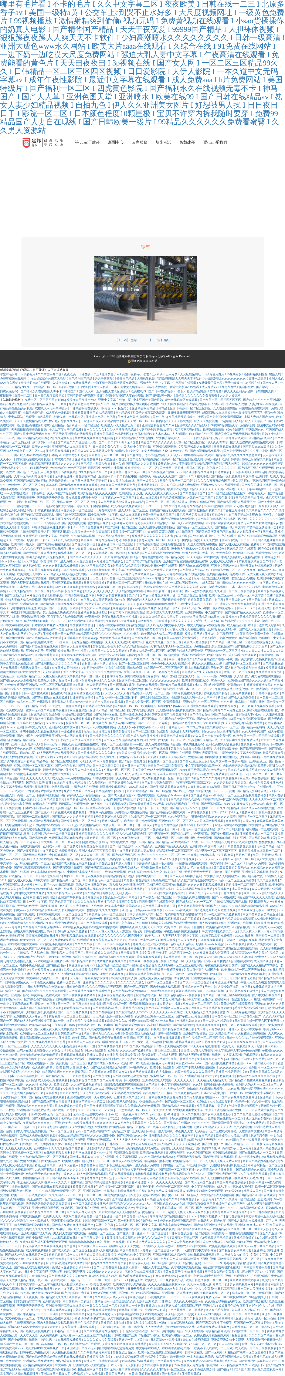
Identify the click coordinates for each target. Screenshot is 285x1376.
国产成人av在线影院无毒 (255, 629)
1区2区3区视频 (214, 991)
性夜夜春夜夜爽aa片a (258, 684)
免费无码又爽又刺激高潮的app (258, 523)
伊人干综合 (256, 1046)
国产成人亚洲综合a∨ (122, 795)
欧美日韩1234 (49, 561)
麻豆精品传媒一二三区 (35, 863)
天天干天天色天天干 (198, 872)
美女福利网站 (241, 480)
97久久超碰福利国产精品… (188, 1118)
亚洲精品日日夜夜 (271, 1097)
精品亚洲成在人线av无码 (16, 799)
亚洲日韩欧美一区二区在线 (168, 740)
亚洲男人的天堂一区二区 (252, 1084)
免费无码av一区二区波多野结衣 (227, 1297)
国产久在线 (13, 1088)
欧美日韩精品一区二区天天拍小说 (244, 969)
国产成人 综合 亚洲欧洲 (143, 735)
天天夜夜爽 (31, 1297)
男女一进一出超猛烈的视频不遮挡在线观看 (165, 1042)
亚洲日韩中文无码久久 (32, 727)
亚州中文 (137, 1310)
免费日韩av (235, 684)
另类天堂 (107, 1178)
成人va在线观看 (130, 514)
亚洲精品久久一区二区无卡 (201, 701)
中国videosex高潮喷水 (143, 1020)
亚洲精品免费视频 (87, 459)
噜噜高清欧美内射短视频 (54, 1369)
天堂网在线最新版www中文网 (93, 1152)
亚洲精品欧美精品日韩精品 (150, 408)
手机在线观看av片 (193, 655)
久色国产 (23, 404)
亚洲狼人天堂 (95, 1054)
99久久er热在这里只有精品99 (221, 731)
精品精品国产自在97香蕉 (183, 803)
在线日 (120, 791)
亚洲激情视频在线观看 (125, 1229)
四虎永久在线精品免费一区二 (82, 1216)
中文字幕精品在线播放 (232, 1182)
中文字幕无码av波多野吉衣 (243, 514)
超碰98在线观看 (126, 540)
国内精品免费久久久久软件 (200, 540)
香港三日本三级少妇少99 (239, 786)
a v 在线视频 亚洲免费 (49, 961)
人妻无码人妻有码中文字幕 (180, 935)
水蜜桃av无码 (70, 1118)
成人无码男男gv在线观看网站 (57, 752)
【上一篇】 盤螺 (126, 340)
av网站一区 (243, 595)
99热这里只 (45, 416)
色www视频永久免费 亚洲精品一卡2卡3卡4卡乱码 (162, 608)
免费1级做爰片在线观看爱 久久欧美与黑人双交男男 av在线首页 (97, 940)
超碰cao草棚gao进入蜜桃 (264, 1182)
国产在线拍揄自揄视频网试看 (258, 536)
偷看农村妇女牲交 (127, 451)
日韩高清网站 (227, 1288)
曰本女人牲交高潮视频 (76, 646)
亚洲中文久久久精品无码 (193, 425)
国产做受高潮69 (51, 876)
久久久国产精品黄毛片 (50, 799)
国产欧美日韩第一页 (254, 748)
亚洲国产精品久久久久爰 (172, 846)
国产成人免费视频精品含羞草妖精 (126, 740)
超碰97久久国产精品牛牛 (108, 1148)
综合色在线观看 (148, 684)
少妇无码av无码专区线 (180, 1327)
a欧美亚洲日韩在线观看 (79, 1327)
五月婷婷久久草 (167, 1199)
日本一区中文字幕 (35, 901)
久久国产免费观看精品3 (87, 1084)
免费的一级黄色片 (133, 1118)
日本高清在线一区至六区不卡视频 (257, 1020)
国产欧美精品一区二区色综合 (80, 820)
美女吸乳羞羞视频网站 (267, 1369)
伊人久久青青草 (218, 442)
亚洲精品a (210, 1305)
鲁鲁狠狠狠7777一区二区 (142, 468)
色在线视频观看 (31, 846)
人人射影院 (180, 433)
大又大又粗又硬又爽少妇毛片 (59, 519)
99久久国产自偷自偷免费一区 (212, 735)
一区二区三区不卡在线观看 (186, 1297)
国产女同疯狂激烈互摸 (217, 1114)
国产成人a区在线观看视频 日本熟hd (37, 455)
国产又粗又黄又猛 (20, 880)
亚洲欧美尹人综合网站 (122, 1101)
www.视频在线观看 (52, 1059)
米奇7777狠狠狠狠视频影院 (238, 604)
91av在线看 (76, 1050)
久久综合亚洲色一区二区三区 (155, 1016)
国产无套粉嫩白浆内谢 (216, 1178)
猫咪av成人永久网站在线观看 (66, 910)
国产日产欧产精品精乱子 (31, 1139)
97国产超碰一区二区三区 (121, 527)
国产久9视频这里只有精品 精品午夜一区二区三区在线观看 (40, 761)
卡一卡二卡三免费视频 (88, 527)
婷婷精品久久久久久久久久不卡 (153, 536)
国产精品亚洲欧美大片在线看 (214, 1225)
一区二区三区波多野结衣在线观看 (78, 1344)
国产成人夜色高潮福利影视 (70, 829)
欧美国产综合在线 (255, 1301)
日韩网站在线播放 (143, 1318)
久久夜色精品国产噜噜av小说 (214, 659)
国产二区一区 (245, 859)
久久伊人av (175, 455)
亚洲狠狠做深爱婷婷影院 (84, 693)
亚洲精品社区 (258, 761)
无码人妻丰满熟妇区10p (92, 884)
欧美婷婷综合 (216, 548)
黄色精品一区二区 (154, 1212)
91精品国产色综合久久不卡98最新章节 (195, 723)
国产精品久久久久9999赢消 (18, 680)
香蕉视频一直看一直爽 (254, 633)
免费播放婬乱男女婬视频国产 (214, 646)
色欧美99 (6, 893)
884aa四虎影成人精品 (103, 1276)
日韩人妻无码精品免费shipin (46, 986)
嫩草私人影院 (23, 918)
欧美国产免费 (39, 468)
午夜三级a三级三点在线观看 (48, 1280)
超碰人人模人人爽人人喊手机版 (189, 1212)
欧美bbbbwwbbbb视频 (210, 944)
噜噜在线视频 (93, 1003)
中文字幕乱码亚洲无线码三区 (264, 1216)
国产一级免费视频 (106, 1267)
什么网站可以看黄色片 (185, 582)
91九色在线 (232, 1088)
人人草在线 (31, 561)
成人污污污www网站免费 (248, 952)
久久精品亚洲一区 (249, 531)
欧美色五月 (8, 676)
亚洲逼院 (65, 1037)
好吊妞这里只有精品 (225, 982)
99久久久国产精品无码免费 (118, 485)
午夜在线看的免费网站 (61, 923)
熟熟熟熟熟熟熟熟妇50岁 (86, 1242)
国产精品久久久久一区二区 (47, 1212)
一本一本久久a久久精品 (245, 587)
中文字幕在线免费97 (168, 1361)
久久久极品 (132, 633)
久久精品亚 (233, 820)
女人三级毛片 (206, 1199)
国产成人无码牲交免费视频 (246, 1220)
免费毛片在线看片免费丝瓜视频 (191, 748)
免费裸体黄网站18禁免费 (65, 838)
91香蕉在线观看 (104, 778)
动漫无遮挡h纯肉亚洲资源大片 (20, 672)
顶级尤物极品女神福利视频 (79, 655)
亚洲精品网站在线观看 (38, 1365)
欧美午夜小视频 (178, 489)
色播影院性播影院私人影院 (55, 701)
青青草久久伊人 (269, 506)
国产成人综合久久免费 (87, 740)
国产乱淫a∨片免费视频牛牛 (93, 1029)
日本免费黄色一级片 (68, 1105)
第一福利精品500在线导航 (135, 1220)
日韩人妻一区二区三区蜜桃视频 (122, 689)
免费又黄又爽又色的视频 (156, 978)
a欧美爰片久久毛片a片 (248, 1178)
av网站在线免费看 (32, 1263)
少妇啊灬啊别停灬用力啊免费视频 (262, 757)
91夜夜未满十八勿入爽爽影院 (91, 531)
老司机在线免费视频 (71, 1356)
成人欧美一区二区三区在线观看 (256, 1348)
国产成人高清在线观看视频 (99, 1254)
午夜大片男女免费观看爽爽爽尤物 (262, 982)
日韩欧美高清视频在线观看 (67, 1139)
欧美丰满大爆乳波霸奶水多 (123, 906)
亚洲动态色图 (259, 1135)
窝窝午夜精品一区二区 (20, 1318)
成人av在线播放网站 (191, 523)
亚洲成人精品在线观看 (269, 1148)
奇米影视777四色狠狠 (150, 629)
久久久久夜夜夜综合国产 (214, 480)
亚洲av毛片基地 (163, 863)
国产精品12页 (180, 833)
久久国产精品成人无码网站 (65, 893)
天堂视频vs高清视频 (100, 812)
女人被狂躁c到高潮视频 (251, 1033)
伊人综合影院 (32, 565)
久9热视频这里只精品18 (216, 1237)
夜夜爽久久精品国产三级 (159, 523)
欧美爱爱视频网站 (148, 1293)
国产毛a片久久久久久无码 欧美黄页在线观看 (37, 548)
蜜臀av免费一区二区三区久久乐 (160, 540)
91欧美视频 (245, 1242)
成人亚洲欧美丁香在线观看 (86, 621)
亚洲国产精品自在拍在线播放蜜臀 (186, 561)
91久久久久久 (201, 1122)
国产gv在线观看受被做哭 (79, 995)
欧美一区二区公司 (221, 595)
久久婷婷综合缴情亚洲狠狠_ (216, 1169)
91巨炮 (56, 1122)
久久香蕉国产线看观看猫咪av (42, 927)
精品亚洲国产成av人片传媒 (234, 1356)
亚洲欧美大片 (119, 842)
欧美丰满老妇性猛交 (196, 680)
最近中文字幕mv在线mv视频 (229, 761)
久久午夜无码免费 (128, 778)
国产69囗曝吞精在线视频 (54, 544)
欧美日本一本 (130, 1063)
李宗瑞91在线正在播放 (250, 701)
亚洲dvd (260, 1003)
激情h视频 (56, 595)
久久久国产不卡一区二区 (65, 1195)
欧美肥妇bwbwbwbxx (190, 1063)
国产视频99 (147, 774)
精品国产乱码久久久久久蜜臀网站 (238, 455)
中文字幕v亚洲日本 (256, 476)
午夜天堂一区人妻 (93, 676)
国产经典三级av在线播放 (59, 599)
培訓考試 (163, 142)
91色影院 (49, 506)
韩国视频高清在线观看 (254, 408)
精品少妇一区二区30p (96, 1161)
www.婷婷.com (225, 859)
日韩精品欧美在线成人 (84, 408)
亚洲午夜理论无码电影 (157, 1080)
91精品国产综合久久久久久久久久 (28, 778)
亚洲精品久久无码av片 (222, 629)
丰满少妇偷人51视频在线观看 (40, 731)
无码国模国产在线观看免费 (156, 901)
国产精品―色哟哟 (253, 727)
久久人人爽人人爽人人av (161, 493)
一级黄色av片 (129, 1114)
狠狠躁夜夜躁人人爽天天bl (138, 927)
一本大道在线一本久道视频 (35, 587)
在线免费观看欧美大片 (35, 531)
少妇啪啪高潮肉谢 (98, 570)
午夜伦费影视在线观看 (94, 1093)
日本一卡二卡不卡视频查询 (113, 944)
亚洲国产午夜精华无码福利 (102, 1361)
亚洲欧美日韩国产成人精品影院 (93, 412)
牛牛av (88, 1267)
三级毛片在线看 (240, 693)
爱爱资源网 (265, 1199)
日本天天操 (115, 1365)
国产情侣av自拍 (200, 714)
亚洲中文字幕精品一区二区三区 (212, 978)
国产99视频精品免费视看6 (178, 519)
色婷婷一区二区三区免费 (173, 1186)
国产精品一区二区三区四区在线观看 (227, 995)
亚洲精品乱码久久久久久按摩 (95, 833)
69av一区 (16, 561)
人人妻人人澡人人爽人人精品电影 (54, 1046)
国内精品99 (123, 412)
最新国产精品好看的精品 (259, 1161)
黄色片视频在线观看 (156, 548)
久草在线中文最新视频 (186, 1267)
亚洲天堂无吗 (191, 1373)
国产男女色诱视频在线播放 (263, 676)
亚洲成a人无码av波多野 (160, 1246)
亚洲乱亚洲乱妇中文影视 (228, 1339)
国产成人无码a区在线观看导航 (88, 1229)
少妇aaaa (63, 1135)
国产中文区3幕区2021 (266, 995)
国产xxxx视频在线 (224, 897)
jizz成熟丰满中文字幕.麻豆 (216, 855)
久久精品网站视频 (83, 536)
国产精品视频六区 (124, 855)
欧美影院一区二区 (81, 1297)
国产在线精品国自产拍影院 (44, 638)
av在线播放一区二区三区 (77, 510)
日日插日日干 (152, 506)
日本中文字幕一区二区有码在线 (38, 1284)
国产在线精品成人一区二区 (257, 1152)
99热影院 (232, 1139)
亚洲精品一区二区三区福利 (38, 1033)
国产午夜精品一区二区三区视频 (204, 1037)
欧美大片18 (153, 935)
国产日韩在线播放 (262, 1212)
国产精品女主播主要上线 (178, 1029)
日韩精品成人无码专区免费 (93, 889)
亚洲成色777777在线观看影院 (221, 485)
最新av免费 (8, 404)
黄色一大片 (219, 680)
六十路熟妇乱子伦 (226, 748)
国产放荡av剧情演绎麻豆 (256, 565)
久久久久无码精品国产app (109, 1259)
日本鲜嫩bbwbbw (11, 999)
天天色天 (95, 578)
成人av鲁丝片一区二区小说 (26, 451)
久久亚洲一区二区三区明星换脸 (235, 591)
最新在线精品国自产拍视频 (120, 616)
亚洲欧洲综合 (84, 629)
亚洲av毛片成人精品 (267, 1127)
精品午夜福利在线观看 (90, 1020)
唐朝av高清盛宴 (264, 999)
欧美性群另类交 (101, 1284)
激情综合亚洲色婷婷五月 (128, 1199)
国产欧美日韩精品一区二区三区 (239, 1259)
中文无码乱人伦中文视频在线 (192, 867)
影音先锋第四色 (54, 769)
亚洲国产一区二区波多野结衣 (254, 1322)
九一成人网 (212, 621)
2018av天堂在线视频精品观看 (81, 825)
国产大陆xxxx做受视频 (194, 565)
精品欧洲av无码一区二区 (148, 693)
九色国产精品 (44, 1169)
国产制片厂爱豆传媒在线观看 (40, 646)
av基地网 (47, 1344)
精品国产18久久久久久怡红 (256, 897)
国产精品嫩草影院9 (172, 497)
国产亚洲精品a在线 (105, 1008)
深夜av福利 (213, 459)
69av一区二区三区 (61, 1131)
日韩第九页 (28, 752)
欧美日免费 (178, 1356)
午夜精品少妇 (275, 952)
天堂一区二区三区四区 (190, 442)
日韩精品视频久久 (17, 982)
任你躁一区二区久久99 (214, 808)
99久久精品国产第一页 (93, 472)
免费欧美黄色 (68, 850)
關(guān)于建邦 (87, 142)
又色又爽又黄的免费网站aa (232, 867)
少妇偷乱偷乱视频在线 (41, 1012)
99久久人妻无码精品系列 (148, 1178)
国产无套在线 (257, 599)
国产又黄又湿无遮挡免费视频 (253, 1114)
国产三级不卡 (44, 812)
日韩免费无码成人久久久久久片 (32, 1229)
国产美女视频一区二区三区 (68, 1063)
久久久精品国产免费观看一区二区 (59, 1190)
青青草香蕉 (8, 587)
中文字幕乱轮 (129, 1250)
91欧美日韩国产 (198, 1165)
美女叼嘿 (111, 999)
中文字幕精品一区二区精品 (186, 1310)
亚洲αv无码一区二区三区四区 (34, 765)
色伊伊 (133, 595)
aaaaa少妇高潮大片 (236, 803)
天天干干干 (79, 774)
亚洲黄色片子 (35, 650)
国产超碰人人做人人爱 (177, 578)
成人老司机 (166, 1131)
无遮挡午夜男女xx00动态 (57, 1144)
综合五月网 (13, 991)
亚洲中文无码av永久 (224, 565)
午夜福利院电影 (214, 506)
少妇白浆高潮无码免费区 (143, 1148)
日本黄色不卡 (145, 1186)
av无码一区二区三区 (200, 497)
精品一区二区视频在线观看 (240, 1025)
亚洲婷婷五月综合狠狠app (81, 638)
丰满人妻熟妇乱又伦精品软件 (241, 557)
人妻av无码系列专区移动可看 (33, 476)
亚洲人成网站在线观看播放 (157, 527)
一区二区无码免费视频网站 (91, 1203)
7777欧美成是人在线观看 (196, 446)
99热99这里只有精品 (68, 1361)
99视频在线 (187, 1199)
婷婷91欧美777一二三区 (152, 876)
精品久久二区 (26, 701)
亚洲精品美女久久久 (15, 468)
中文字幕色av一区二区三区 (117, 497)
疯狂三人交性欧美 (132, 1305)
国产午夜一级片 (108, 404)
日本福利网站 (100, 506)
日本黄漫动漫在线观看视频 (32, 459)
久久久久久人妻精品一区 (169, 1088)
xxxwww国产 (210, 676)
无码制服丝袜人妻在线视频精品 (76, 476)
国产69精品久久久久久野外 (203, 778)
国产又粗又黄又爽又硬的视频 (54, 1029)
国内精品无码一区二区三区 (107, 455)
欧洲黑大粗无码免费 (210, 1059)
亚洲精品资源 (29, 604)
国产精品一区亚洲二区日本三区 (181, 468)
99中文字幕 (42, 880)
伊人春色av (71, 1165)
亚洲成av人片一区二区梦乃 (61, 846)
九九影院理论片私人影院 (22, 519)
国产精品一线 (224, 527)
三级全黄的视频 (91, 519)
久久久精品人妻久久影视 (201, 1012)
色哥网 (63, 489)
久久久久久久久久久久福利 (267, 519)
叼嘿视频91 (163, 1071)
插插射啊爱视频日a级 (51, 795)
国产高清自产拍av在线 (194, 570)
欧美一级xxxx (253, 893)
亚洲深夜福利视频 (98, 1356)
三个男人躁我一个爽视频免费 (218, 638)
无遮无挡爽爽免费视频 (202, 544)
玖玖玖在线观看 (43, 859)
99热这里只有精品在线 (203, 740)
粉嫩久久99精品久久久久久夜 (213, 1127)
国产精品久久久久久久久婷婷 (78, 485)
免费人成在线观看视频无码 (82, 969)
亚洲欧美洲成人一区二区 (256, 833)
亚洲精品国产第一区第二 (18, 1190)
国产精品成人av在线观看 (178, 1105)
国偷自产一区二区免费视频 (165, 765)
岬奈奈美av (220, 1233)
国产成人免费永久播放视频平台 (73, 1225)
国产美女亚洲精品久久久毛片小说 (246, 451)
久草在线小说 (103, 1097)
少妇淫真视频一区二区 (64, 855)
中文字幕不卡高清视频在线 (127, 612)
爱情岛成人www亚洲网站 (25, 1327)
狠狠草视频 (208, 502)
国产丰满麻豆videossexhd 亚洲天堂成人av (112, 867)
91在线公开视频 (184, 791)
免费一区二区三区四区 (40, 399)
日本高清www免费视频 (165, 1339)
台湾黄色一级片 (12, 621)
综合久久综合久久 (85, 957)
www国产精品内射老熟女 (161, 570)
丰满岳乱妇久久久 (189, 1020)
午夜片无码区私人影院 (160, 889)
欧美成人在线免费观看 (127, 1161)
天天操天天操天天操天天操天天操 (48, 1203)
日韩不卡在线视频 (87, 1208)
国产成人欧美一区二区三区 (70, 1250)
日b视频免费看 (176, 1152)
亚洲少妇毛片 (244, 1318)
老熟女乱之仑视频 (243, 578)
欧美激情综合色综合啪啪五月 (40, 1054)
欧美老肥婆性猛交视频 (35, 829)
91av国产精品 (64, 859)
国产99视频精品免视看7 (206, 451)
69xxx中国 (204, 608)
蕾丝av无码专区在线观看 (181, 399)
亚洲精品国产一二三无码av (56, 629)
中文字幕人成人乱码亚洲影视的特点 (102, 599)
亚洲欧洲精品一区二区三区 (38, 489)
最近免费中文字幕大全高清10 (242, 752)
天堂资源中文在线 (251, 1131)
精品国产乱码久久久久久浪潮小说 (93, 1135)
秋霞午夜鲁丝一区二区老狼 (178, 480)
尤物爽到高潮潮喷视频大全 (228, 1165)
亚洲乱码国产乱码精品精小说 (209, 574)
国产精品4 (153, 1084)
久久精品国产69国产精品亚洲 (249, 906)
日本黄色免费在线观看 (240, 846)
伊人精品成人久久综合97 (250, 421)
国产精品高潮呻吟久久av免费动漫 (219, 710)
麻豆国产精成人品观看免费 (185, 650)
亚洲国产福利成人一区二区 (174, 438)
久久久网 (32, 1084)
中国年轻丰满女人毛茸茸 (84, 872)
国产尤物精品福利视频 (165, 918)
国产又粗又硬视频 (67, 587)
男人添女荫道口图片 (213, 923)
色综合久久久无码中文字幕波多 (26, 578)
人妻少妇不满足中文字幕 (234, 986)
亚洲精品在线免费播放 (38, 1361)
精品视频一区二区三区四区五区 (216, 850)
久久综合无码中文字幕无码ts (166, 625)
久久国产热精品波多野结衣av (198, 880)
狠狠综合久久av (117, 1020)
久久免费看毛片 (179, 816)
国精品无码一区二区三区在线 (251, 1327)
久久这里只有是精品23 (121, 429)
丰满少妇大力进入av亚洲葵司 (167, 1139)
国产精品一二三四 (268, 935)
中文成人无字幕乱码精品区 (141, 519)
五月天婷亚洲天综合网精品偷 (72, 433)
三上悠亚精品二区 (13, 1063)
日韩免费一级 (29, 1144)
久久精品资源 (174, 1314)
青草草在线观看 (237, 438)
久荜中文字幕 (104, 1225)
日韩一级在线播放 (41, 1288)
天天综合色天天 (28, 906)
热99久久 (175, 1263)
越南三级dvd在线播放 (216, 412)
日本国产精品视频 (212, 820)
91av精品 (138, 502)
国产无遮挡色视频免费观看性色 (90, 991)
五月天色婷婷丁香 (61, 901)
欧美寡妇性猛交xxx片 (140, 1182)
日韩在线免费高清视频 (71, 514)
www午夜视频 (235, 944)
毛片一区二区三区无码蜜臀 (211, 578)
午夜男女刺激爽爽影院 (112, 595)
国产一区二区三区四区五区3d (227, 493)
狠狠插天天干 (52, 1327)
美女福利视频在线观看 (141, 1322)
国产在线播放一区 (84, 544)
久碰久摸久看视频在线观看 (212, 1335)
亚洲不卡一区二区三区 (133, 680)
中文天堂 (132, 1373)
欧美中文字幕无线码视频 (130, 1284)
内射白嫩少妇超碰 (75, 455)
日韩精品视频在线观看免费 (164, 1097)
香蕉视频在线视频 (73, 1054)
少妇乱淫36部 (121, 1131)
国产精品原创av (183, 1025)
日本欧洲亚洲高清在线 (38, 808)
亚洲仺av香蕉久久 (47, 655)
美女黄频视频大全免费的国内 (94, 438)
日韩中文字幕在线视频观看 (163, 1037)
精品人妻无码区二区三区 (162, 1050)
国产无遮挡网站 (212, 803)
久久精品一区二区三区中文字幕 (136, 1225)
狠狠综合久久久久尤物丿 (104, 910)
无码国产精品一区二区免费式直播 (225, 799)
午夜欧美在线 (224, 689)
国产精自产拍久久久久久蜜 (243, 612)
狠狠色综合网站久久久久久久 (146, 1242)
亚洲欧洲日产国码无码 (82, 1348)
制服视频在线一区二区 (40, 502)
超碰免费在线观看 (173, 544)
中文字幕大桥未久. (269, 582)
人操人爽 (249, 820)
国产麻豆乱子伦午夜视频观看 (146, 455)
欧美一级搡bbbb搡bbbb (135, 714)
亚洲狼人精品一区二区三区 (147, 650)
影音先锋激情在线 (165, 1276)
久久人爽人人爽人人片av (256, 931)
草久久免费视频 (11, 808)
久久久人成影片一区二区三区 (236, 1199)
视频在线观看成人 (237, 1276)
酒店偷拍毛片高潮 (218, 1310)
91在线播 (226, 676)
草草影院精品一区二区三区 (266, 1165)
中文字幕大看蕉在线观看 (17, 786)
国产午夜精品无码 (87, 1322)
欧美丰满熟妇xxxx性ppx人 (48, 872)
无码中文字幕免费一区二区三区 (21, 1152)
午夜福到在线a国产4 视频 (118, 969)
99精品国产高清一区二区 (100, 1220)
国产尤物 (20, 1161)
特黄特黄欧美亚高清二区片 (194, 782)
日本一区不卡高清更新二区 (26, 1076)
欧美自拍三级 (173, 872)
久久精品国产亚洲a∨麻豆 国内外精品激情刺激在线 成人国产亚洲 (229, 961)
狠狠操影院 (239, 1335)
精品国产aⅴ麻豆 (150, 1335)
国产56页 (247, 1088)
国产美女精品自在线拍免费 (50, 697)
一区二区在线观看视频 (258, 1110)
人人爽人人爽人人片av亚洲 (223, 1161)
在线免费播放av (38, 1063)
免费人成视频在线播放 (171, 1190)
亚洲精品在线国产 (261, 438)
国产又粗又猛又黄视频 (234, 544)
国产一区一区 (276, 1059)
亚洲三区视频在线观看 (67, 582)
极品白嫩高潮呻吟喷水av (117, 1208)
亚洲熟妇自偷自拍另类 (156, 867)
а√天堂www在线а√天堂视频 (52, 918)
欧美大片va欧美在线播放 (78, 1122)
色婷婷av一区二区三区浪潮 (26, 485)
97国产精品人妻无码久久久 (206, 1139)
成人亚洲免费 (265, 859)
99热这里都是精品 (195, 616)
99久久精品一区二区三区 (226, 642)
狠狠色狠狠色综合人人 (64, 1254)
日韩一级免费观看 (169, 1033)
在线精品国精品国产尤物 (231, 901)
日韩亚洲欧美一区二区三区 (238, 540)
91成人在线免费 (147, 497)
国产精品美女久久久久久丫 (107, 735)
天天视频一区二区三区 (127, 531)
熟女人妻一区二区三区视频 (201, 1003)
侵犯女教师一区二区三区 (37, 940)
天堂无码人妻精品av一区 (27, 1093)
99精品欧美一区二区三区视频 (216, 791)
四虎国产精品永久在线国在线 (68, 578)
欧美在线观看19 (77, 1059)
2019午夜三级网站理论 (194, 769)
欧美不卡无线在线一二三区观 (214, 1348)
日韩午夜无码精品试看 (35, 1352)
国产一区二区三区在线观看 (262, 735)
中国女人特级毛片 (253, 1059)
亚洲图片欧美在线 (58, 650)
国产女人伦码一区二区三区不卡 (116, 697)
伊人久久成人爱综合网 (131, 833)
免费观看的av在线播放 (88, 642)
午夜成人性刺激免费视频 (17, 757)
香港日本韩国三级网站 (26, 612)
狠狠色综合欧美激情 (94, 846)
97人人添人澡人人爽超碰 (237, 957)
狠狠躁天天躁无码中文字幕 (206, 599)
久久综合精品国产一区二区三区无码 (44, 1156)
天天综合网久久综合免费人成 (239, 740)
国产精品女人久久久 (54, 1297)
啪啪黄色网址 (28, 1059)
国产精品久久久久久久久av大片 (131, 1203)
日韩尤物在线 (155, 1305)
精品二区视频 (238, 519)
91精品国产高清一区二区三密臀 (246, 1352)
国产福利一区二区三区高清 (243, 663)
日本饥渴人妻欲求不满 (243, 769)
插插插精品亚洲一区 (37, 1178)
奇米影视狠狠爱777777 (248, 412)
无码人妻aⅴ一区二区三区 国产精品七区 (86, 1335)
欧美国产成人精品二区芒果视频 (162, 633)
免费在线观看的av (124, 1352)
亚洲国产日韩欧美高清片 (44, 1161)
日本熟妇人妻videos (248, 714)
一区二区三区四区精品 (23, 706)
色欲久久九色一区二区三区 (164, 642)
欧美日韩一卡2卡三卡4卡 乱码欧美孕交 (53, 540)
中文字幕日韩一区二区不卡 (228, 863)
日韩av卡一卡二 (246, 608)
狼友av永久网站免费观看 (172, 1046)
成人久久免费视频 (206, 421)
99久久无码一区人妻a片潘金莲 (160, 1114)
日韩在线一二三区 (118, 1144)
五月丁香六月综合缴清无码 (65, 616)
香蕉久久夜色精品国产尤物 (223, 1110)
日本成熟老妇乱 (63, 459)
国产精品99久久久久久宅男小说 (179, 1144)
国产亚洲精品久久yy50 (132, 1135)
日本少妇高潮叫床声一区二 (144, 914)
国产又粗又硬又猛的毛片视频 (41, 1088)
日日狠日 (198, 927)
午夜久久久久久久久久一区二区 (159, 855)
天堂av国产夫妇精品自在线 (158, 940)
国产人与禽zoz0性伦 (122, 723)
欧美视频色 (222, 889)
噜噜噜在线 (88, 587)
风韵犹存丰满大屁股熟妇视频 (196, 1067)
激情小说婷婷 (9, 489)
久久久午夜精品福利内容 (94, 1352)
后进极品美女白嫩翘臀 (47, 969)
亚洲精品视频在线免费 (45, 714)
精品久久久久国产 (165, 476)
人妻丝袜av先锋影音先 (126, 523)
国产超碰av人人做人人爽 (143, 599)
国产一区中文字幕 (70, 1003)
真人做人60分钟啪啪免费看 (127, 884)
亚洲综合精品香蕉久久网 (158, 425)
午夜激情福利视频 (267, 1284)
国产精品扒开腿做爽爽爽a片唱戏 (62, 604)
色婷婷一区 (243, 1101)
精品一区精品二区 (139, 1127)
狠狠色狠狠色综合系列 (15, 1101)
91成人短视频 (209, 957)
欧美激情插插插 (214, 429)
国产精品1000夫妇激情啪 (238, 918)
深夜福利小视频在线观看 (183, 1178)
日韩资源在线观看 (49, 914)
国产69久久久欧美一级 (87, 918)
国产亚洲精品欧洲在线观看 (168, 812)
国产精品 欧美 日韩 (39, 782)
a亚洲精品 (232, 1059)
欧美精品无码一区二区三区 (107, 914)
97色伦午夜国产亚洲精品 (22, 684)
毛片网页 (92, 1178)
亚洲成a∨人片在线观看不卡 (215, 1101)
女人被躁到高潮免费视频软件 (176, 710)
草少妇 (265, 1280)
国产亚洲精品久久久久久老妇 (97, 752)
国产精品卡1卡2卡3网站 (213, 718)
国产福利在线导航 (110, 1046)
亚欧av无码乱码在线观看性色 (91, 748)
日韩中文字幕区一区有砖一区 (199, 604)
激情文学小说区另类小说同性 (140, 404)
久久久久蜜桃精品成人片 (31, 421)
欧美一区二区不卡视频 (239, 672)
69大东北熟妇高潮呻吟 (219, 1318)
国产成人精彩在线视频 (90, 859)
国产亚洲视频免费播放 (220, 1063)
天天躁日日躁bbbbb (142, 1003)
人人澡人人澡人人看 (116, 693)
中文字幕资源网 (127, 1156)
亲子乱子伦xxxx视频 (95, 1293)
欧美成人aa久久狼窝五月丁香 (120, 425)
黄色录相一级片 (158, 676)
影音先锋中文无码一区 (69, 416)
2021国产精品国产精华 (80, 961)
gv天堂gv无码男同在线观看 (170, 574)
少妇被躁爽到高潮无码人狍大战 (84, 1088)
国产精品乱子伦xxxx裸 (153, 621)
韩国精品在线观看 (45, 803)
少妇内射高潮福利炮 (86, 680)
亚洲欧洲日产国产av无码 (59, 633)
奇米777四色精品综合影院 (81, 757)
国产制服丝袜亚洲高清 (101, 1310)
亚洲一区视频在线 (122, 1293)
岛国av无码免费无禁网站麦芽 (130, 574)
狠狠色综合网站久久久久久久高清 (214, 816)
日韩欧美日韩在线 (156, 582)
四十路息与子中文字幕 (103, 514)
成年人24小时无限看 (231, 829)
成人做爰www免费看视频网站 (72, 778)
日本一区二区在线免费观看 (162, 672)
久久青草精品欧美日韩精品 (122, 557)
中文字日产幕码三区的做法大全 (256, 527)
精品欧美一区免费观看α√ (97, 540)
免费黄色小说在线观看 (115, 638)
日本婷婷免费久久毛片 (107, 446)
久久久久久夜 (84, 944)
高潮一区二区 (26, 795)
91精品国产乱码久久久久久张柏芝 (100, 633)
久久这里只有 (64, 438)
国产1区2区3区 (15, 595)
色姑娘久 (265, 638)
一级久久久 (9, 957)
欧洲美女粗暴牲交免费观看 (205, 1190)
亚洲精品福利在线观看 (241, 548)
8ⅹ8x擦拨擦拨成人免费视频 (211, 952)
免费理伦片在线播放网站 (132, 812)
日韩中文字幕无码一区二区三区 (50, 1114)
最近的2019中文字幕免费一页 (45, 1348)
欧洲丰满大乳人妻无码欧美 (165, 612)
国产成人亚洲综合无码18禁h (110, 1067)
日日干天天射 (136, 1288)
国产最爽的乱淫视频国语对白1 (259, 1361)
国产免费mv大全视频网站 (129, 991)
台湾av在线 (25, 1050)
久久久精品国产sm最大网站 (194, 889)
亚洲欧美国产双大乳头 (36, 1233)
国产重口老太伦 (236, 599)
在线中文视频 (146, 795)
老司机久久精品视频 (126, 565)
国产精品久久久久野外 (141, 463)
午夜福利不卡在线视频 (121, 621)
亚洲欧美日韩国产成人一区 (128, 472)
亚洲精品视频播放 (165, 446)
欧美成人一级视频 (130, 752)
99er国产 (61, 1229)
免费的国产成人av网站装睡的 (180, 1259)
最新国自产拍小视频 (158, 1161)
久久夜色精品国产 (187, 1093)
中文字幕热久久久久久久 (220, 468)
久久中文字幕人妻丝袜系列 (73, 1288)
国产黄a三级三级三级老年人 (33, 867)
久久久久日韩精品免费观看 (61, 565)
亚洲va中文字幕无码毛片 (221, 633)
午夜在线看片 (227, 536)
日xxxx (194, 1216)
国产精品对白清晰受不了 (67, 952)
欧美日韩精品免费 (183, 1059)
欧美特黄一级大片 (23, 544)
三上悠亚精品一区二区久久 (133, 1110)
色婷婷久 (145, 476)
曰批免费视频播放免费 (121, 1054)
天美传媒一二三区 (148, 1208)
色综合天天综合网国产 (243, 1105)
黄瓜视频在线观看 (149, 957)
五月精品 (133, 553)
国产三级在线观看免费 (192, 595)
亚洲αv (15, 744)
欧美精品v (219, 1229)
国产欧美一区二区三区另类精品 (135, 706)
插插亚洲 (94, 468)
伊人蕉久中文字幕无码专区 (109, 803)
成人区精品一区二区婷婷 (109, 553)
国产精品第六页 (253, 876)
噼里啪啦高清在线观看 (199, 455)
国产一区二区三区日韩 (134, 663)
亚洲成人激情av (130, 1267)
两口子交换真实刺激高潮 (149, 412)
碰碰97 (60, 399)
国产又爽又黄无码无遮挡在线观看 (238, 433)
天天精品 (98, 1016)
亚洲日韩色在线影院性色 (242, 991)
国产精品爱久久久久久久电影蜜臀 (45, 991)
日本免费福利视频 (47, 510)
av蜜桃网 (212, 948)
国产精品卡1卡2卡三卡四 (234, 1369)
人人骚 (239, 676)
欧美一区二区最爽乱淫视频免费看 (161, 1352)
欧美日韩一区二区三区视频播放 (159, 655)
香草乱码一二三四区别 (15, 1208)
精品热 (138, 931)
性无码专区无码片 (144, 1144)
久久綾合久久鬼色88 (269, 672)
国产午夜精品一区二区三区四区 (38, 1314)
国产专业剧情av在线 (224, 833)
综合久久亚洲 (268, 1233)
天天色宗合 (224, 553)
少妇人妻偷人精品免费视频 (23, 599)
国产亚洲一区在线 (106, 714)
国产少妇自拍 (70, 1293)
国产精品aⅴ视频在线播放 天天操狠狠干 (46, 642)
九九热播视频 (243, 1127)
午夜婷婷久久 (139, 1067)
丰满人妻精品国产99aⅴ (259, 416)
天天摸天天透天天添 (31, 1305)
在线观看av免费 (251, 744)
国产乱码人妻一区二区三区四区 (99, 765)
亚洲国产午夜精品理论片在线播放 (80, 897)
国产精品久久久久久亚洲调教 (263, 399)
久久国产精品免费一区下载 (177, 718)
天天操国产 (122, 1178)
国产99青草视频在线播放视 (184, 693)
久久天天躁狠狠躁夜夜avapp (167, 1284)
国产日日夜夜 (49, 906)
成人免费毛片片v (43, 1067)
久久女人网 (109, 680)
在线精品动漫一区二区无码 (148, 816)
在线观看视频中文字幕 (23, 944)
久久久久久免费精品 (15, 1220)
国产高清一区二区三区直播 (177, 1169)
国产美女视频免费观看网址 (224, 416)
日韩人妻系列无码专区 (209, 438)
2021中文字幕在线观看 (15, 625)
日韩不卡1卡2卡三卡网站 (83, 689)
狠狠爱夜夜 (267, 842)
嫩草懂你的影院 (153, 557)
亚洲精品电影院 (148, 485)
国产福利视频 (61, 531)
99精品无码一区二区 (135, 918)
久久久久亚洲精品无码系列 (104, 986)
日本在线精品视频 (197, 667)
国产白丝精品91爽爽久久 (204, 510)
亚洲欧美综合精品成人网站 (116, 995)
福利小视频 (137, 1297)
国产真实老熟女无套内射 (176, 1225)
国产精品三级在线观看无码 (256, 468)
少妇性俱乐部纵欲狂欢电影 (29, 608)
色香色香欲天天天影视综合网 (171, 663)
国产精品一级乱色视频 (226, 476)
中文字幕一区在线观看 (144, 961)
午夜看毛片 (30, 536)
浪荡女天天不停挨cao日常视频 (183, 1271)
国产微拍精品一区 (115, 1003)
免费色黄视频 (225, 497)
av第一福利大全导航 (214, 587)
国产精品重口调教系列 (99, 893)
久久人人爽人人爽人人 (99, 591)
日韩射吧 (112, 1114)
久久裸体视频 (261, 1101)
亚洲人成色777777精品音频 (97, 850)
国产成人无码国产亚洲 (200, 1182)
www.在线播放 (244, 935)
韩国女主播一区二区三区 (248, 1331)
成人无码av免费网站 (259, 1118)
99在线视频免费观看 (202, 1254)
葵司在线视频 (234, 1216)
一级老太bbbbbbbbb (161, 991)
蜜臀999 (225, 1012)
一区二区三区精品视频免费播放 (246, 795)
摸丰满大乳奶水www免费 (188, 548)
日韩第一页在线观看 (227, 872)
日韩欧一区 (236, 1093)
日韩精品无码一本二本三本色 (185, 727)
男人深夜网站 (187, 940)
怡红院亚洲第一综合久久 (73, 506)
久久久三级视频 (267, 880)
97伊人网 (272, 1220)
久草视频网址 (104, 791)
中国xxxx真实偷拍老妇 (241, 506)
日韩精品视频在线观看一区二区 (260, 850)
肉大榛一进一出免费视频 (141, 820)
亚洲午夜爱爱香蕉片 (207, 752)
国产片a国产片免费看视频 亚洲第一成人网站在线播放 (52, 735)
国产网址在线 (26, 914)
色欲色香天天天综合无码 (240, 765)
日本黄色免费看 (124, 1029)
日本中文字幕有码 (36, 1271)
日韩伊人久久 (235, 1037)
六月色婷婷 (120, 608)
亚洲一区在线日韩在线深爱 (258, 838)
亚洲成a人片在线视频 (103, 1250)
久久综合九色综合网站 (52, 1127)
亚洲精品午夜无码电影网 (218, 1195)
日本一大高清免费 (247, 1156)
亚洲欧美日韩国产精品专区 (112, 433)
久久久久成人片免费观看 (100, 1339)
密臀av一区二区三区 (117, 769)
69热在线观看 (235, 429)
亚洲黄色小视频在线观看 (57, 944)
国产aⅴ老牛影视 (66, 765)
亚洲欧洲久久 (255, 429)
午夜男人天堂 (184, 1131)
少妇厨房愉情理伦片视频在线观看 (103, 667)
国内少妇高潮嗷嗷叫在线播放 (104, 1182)
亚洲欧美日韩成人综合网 (170, 1254)
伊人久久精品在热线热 (133, 646)
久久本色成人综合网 (202, 1369)
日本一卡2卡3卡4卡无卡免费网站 (232, 812)
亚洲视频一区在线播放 (177, 1293)
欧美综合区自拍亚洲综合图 (230, 1212)
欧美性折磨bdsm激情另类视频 (193, 591)
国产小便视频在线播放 (23, 1339)
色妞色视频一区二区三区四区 (115, 1186)
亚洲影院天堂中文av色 (64, 727)
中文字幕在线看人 (148, 1348)
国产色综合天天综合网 (41, 1356)
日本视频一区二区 (173, 1165)
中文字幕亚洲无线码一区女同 (257, 910)
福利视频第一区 (159, 833)
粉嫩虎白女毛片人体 (82, 965)
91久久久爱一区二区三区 (138, 421)
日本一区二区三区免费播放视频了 (106, 1195)
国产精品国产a (245, 497)
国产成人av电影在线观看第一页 (26, 1254)
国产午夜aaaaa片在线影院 (193, 1016)
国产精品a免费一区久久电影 (184, 557)
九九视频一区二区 (110, 587)
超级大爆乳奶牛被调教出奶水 (34, 931)
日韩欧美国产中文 (70, 1033)
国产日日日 (13, 693)
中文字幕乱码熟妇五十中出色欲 (47, 978)
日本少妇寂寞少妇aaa (83, 548)
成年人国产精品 (163, 1127)
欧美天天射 (120, 748)
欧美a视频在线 (217, 655)
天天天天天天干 (185, 1080)
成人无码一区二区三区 (133, 510)
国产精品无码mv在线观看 (18, 1369)
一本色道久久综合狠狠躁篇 (192, 897)
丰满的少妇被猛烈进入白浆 (176, 1322)
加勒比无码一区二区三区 (100, 838)
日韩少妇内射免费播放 (219, 1084)
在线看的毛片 (266, 786)
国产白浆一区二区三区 (180, 1101)
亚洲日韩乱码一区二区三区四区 (190, 408)
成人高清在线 (211, 582)
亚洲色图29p (262, 1356)
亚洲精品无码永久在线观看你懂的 (235, 842)
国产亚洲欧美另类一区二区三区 (45, 621)
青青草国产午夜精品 (32, 957)
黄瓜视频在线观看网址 (121, 1237)
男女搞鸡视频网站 (242, 1284)
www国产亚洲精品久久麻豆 (194, 472)
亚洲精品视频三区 (118, 1088)
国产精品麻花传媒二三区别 (49, 404)
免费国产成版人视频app (104, 1063)
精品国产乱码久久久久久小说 (21, 1071)
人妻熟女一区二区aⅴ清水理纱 (158, 859)
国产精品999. (276, 1365)
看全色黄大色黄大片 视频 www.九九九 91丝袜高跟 (50, 1182)
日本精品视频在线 (147, 544)
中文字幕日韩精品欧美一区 (203, 765)
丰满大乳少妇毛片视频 (144, 1259)
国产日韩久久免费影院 (211, 1042)
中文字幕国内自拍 (73, 1314)
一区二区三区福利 (17, 1046)
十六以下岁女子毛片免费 (65, 429)
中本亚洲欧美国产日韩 (148, 399)
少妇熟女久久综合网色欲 (178, 1148)
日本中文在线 (194, 1352)
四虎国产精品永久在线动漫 (168, 510)
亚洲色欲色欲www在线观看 (182, 995)
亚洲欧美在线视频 (240, 923)
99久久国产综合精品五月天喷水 (212, 1008)
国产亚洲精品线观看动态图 (35, 438)
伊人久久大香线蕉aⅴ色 (188, 1301)
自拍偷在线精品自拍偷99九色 (134, 1190)
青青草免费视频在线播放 (43, 935)
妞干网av (172, 829)
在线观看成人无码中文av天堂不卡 (193, 697)
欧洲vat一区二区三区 (86, 425)
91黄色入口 (68, 1173)
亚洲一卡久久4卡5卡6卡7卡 (259, 1344)
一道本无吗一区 (164, 838)
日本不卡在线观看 (73, 570)
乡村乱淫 (231, 1361)
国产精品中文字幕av (155, 1356)
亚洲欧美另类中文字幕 (188, 1110)
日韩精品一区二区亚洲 (67, 1331)
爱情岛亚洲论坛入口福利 (112, 816)
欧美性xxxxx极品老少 (115, 408)
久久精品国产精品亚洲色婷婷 (178, 923)
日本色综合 (38, 493)
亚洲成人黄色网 (243, 1186)
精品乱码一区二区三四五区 (175, 850)
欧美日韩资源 (231, 459)
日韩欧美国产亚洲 (125, 1335)
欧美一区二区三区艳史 (270, 1186)
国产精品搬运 (171, 1373)
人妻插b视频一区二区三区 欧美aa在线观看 (83, 808)
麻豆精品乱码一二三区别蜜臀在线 (68, 1076)
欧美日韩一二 (219, 974)
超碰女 (131, 655)
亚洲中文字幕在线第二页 (115, 399)
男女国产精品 (205, 1135)
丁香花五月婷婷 (233, 510)
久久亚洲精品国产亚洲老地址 (135, 438)
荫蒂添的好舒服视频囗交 (222, 757)
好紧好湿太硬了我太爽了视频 (34, 718)
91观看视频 (230, 778)
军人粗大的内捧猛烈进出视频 (244, 667)
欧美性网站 (80, 1037)
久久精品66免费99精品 (97, 706)
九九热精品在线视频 (189, 991)
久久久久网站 (69, 1093)
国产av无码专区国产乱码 (186, 876)
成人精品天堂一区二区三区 (181, 957)
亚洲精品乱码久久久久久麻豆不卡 (171, 1135)
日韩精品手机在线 (132, 1008)
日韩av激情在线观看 (36, 693)
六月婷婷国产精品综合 (109, 561)
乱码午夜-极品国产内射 (67, 591)
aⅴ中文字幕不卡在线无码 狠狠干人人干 (111, 604)
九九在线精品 (20, 952)
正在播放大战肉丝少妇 (129, 1097)
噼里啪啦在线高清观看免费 (116, 1348)
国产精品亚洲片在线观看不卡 (237, 502)
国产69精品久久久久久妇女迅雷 (89, 1199)
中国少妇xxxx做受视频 (96, 608)
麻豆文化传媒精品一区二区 (212, 1293)
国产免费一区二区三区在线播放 (167, 502)
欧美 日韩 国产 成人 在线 (122, 774)
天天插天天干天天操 (51, 497)
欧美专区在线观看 (162, 1067)
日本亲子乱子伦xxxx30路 (202, 893)
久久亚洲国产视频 (81, 1127)
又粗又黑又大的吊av (223, 561)
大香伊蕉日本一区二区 (118, 825)
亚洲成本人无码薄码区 (185, 731)
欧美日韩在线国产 (181, 659)
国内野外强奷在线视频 (218, 1156)
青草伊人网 (182, 978)
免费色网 (70, 1246)
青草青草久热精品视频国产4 (168, 1216)
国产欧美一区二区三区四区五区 (221, 399)
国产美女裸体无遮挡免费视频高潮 (258, 659)
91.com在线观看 (96, 1050)
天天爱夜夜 (132, 1365)
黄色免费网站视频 (167, 825)
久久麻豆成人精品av (30, 723)
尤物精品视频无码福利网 (151, 1173)
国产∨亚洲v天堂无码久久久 (33, 433)
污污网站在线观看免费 (74, 803)
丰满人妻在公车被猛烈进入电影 (41, 1008)
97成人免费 (123, 863)
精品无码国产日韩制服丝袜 (32, 1225)
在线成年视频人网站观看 (70, 782)
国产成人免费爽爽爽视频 (184, 1242)
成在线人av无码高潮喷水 (51, 408)
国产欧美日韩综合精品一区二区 (263, 485)
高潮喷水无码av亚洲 (185, 1237)
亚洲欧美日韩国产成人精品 (80, 974)
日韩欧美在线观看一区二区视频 (190, 1233)
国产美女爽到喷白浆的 (144, 459)
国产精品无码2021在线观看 (79, 935)
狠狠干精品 (175, 778)
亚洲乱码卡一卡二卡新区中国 (118, 476)
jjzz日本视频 (276, 969)
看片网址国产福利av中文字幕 (256, 1271)
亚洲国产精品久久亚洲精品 (26, 923)
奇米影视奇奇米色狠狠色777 (183, 914)
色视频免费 (93, 616)
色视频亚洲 (227, 1076)
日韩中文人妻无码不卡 (93, 684)
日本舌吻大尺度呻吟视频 (254, 1288)
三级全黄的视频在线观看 (42, 570)
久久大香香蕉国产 (254, 731)
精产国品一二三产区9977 (40, 740)
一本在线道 (168, 1020)
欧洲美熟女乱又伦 (131, 493)
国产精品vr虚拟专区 (132, 761)
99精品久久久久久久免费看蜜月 (263, 463)
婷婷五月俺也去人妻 (132, 948)
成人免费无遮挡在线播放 (114, 502)
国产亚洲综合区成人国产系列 (226, 1203)
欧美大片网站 (194, 633)
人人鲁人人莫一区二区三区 (267, 799)
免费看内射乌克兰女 (82, 404)
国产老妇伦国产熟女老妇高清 (51, 1101)
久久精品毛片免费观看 (126, 1093)
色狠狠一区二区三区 (102, 1233)
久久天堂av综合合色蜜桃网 (142, 1105)
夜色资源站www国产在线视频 (149, 748)
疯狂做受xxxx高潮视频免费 (143, 1271)
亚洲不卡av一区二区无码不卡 (256, 1063)
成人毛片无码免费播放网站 (107, 829)
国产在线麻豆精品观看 (160, 689)
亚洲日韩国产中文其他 (98, 1190)
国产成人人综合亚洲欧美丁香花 (35, 1020)
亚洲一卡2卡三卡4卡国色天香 (124, 1280)
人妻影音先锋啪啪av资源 (204, 786)
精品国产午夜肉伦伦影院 (188, 744)
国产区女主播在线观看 (15, 1186)
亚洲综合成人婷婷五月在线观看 (47, 1080)
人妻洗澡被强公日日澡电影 (264, 1339)
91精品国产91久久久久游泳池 (108, 650)
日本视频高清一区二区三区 (149, 659)
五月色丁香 (243, 855)
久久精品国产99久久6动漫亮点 (202, 672)
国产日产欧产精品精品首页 (143, 561)
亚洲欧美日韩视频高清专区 (260, 872)
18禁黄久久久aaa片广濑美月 (204, 1314)
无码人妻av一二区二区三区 (134, 893)
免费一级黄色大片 (69, 982)
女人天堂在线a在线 (122, 480)
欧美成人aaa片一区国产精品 (256, 1246)
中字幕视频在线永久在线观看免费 (141, 1314)
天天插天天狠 (58, 480)
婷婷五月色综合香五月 (233, 1305)
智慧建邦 (187, 142)
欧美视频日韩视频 (148, 1029)
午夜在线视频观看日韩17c (222, 965)
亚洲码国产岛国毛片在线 (34, 1110)
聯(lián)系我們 (215, 142)
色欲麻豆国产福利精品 (44, 463)
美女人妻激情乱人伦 (155, 451)
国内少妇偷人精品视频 (165, 986)
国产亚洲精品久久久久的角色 (68, 1276)
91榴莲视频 (187, 859)
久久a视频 (59, 659)
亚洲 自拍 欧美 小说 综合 (92, 842)
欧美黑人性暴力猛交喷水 (54, 680)
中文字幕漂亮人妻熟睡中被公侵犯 (238, 1050)
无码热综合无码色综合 (122, 859)
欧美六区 (212, 1365)
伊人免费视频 (95, 1373)
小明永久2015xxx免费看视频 (99, 761)
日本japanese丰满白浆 (148, 910)
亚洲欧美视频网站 (99, 1139)
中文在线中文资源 (82, 625)
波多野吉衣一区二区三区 (167, 1076)
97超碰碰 (226, 421)
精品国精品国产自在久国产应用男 (92, 1080)
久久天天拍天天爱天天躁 (230, 782)
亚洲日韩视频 (194, 612)
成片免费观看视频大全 (112, 961)
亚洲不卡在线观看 (101, 863)
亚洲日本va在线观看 (90, 999)
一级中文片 (66, 1020)
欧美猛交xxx (233, 1190)
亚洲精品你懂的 (244, 1237)
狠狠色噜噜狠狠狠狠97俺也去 (158, 604)
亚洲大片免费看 (158, 1118)
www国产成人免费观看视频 (151, 744)
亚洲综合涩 (53, 523)
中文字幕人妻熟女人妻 (56, 1310)
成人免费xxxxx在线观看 (76, 561)
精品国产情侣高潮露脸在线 (221, 1267)
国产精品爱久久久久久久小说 (241, 621)
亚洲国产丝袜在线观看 (221, 523)
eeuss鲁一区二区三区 (203, 1344)
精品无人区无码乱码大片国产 (70, 574)
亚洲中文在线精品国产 (169, 893)
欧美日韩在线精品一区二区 (226, 1118)
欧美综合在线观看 (152, 1152)
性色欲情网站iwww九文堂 (164, 1288)
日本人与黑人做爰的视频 (31, 1131)
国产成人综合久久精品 (251, 1169)
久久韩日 (237, 1310)
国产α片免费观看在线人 (135, 1276)
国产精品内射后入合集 (96, 463)
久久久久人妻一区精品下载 (137, 999)
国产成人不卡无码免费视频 (49, 1242)
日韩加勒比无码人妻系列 (109, 1288)
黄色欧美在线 (179, 451)
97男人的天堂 (191, 553)
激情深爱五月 (10, 974)
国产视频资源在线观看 (68, 867)
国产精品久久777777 (184, 808)
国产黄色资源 (101, 1076)
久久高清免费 (49, 1335)
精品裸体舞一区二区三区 (74, 553)
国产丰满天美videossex (93, 1246)
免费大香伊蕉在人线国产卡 (201, 969)
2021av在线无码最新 (196, 1339)
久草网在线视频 (119, 1318)
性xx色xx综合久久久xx (64, 421)
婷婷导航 (230, 1263)
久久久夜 (227, 701)
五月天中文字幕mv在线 (125, 923)
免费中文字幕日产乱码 (79, 791)
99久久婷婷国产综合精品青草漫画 (208, 1331)
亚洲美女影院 (23, 1029)
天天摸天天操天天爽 (19, 1148)
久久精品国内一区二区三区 (32, 591)
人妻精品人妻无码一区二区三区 (171, 646)
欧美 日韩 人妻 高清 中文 (73, 1067)
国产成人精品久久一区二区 (194, 901)
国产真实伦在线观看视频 (176, 684)
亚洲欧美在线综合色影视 (223, 744)
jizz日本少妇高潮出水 (223, 616)
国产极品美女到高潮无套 (235, 1250)
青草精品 (260, 1242)
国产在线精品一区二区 (147, 638)
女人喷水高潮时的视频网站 (241, 1054)
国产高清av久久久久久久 (86, 557)
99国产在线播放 (223, 714)
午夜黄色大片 (257, 493)
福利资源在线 (247, 1263)
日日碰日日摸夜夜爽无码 (184, 412)
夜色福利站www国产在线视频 (204, 1361)
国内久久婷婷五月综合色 (244, 1042)
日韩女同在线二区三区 (154, 697)
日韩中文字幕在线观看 (54, 536)
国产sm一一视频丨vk (22, 1127)
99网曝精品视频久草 (225, 425)
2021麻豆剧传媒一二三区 (135, 838)
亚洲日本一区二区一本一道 (267, 1067)
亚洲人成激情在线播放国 (231, 825)
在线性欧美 (212, 557)
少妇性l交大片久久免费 (29, 893)
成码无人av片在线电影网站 (99, 727)
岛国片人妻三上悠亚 (156, 1267)
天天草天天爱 (29, 1335)
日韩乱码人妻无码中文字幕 (243, 1029)
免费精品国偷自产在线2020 (187, 1173)
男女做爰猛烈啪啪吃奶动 (60, 612)
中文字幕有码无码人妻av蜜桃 (136, 850)
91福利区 (67, 1208)
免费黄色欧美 (90, 1165)
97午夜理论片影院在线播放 (44, 791)
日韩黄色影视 (75, 986)
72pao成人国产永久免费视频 (222, 914)
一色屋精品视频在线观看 (192, 863)
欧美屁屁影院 (78, 710)
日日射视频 (104, 1327)
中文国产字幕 (214, 612)
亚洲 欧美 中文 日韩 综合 (174, 927)
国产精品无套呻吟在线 (252, 791)
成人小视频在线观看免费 (264, 1203)
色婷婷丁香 (238, 574)
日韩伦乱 (64, 740)
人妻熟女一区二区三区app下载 (160, 1250)
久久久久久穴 (70, 463)
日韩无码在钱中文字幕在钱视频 (41, 1246)
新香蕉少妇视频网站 (114, 786)
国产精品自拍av (56, 965)
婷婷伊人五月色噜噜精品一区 (87, 795)
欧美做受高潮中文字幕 (245, 1280)
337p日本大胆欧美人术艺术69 (151, 433)
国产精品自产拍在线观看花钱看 (250, 1080)
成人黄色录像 (241, 889)
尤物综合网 (196, 757)
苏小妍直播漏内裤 (159, 1025)
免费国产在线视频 (101, 1012)
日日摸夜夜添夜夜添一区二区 (141, 1331)
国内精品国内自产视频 (119, 876)
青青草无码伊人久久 (77, 1008)
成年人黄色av (113, 519)
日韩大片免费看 (231, 893)
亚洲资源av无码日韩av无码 (39, 744)
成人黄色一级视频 (58, 412)
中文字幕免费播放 (203, 1186)
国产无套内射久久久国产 (68, 948)
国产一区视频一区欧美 (64, 608)
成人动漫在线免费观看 (126, 506)
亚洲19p (113, 1050)
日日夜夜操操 (141, 863)
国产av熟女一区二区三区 (156, 897)
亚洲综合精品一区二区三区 (52, 748)
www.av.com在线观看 (178, 910)
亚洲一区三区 (201, 842)
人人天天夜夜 (154, 1327)
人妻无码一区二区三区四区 (198, 829)
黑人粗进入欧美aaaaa (75, 1284)
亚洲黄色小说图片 (26, 774)
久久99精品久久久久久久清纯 (265, 510)
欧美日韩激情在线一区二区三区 (207, 1280)
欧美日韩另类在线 (128, 1080)
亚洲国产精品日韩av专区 (201, 1076)
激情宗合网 (248, 425)
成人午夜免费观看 (154, 778)
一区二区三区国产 (75, 914)
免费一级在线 (64, 889)
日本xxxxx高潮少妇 (214, 1093)
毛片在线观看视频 (121, 1173)
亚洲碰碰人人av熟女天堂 (30, 1016)
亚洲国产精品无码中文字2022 (100, 1118)
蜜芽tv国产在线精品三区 (159, 514)
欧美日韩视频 (275, 667)
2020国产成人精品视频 (138, 1046)
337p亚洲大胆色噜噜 (65, 667)
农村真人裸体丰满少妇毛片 (100, 663)
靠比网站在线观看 (142, 1071)
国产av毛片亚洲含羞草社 (158, 782)
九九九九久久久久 (208, 1025)
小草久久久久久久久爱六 (186, 621)
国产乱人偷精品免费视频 (159, 1229)
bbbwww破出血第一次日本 (92, 701)
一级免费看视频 (71, 731)
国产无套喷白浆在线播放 (40, 553)
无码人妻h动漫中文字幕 (89, 1114)
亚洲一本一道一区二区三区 (195, 689)
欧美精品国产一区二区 (188, 1161)
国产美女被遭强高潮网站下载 (103, 1105)
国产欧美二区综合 (64, 1110)
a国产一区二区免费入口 (162, 982)
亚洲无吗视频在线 (113, 1322)
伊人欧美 (38, 1293)
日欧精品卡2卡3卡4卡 (131, 757)
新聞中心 (115, 142)
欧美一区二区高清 (156, 752)
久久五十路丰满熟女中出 (254, 489)
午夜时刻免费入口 (212, 1216)
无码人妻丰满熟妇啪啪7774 (93, 1131)
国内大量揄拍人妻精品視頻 (55, 1322)
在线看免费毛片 (34, 412)
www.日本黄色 (138, 786)
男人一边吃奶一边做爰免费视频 (187, 974)
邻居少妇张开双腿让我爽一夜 (51, 527)
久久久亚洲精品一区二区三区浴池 (149, 791)
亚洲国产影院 (20, 995)
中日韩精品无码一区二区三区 (102, 880)
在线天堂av (205, 1220)
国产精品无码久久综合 (185, 799)
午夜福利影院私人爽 (124, 978)
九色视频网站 (200, 833)
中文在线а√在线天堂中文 (113, 536)
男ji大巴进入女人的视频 (233, 1254)
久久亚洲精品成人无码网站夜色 (119, 1212)
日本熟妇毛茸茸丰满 (28, 1301)
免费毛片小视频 (113, 468)
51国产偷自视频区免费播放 (248, 718)
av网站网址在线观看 (13, 1212)
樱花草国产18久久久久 (147, 1122)
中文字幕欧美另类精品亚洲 (261, 914)
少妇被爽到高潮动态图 (159, 531)
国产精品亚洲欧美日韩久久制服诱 (179, 1318)
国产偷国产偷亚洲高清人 (228, 1122)
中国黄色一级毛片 (135, 1216)
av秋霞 (108, 799)
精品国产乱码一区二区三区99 (203, 1263)
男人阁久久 (108, 757)
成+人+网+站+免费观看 (210, 684)
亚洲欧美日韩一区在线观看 (159, 565)
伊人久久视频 (191, 1114)
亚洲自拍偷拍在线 (87, 744)
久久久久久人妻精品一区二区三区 (164, 1369)
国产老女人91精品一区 (171, 999)
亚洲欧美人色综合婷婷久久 (84, 769)
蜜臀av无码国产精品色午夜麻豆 (47, 710)
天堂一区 (208, 553)
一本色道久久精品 (43, 982)
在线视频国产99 (25, 1322)
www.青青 (153, 578)
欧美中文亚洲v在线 (265, 855)
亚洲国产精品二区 (29, 676)
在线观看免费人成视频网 (213, 1327)
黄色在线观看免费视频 (70, 812)
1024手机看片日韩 (159, 591)
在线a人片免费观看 (260, 944)
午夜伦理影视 (141, 1088)
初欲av (222, 697)
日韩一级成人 (144, 825)
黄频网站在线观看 (48, 825)
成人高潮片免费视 (147, 1165)
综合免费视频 (211, 918)
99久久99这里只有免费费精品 (182, 506)
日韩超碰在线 (65, 999)
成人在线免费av (223, 608)
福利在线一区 (271, 621)
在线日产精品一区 (172, 961)
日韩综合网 (135, 667)
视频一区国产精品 (142, 842)
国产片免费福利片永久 (211, 1208)
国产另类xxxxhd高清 (256, 446)
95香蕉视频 (69, 472)
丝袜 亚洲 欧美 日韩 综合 (155, 1301)
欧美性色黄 (61, 1084)
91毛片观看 (222, 472)
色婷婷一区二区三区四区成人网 (182, 459)
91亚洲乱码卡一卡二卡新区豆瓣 (53, 833)
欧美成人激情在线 (196, 642)
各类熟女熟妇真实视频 (16, 803)
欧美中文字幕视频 (81, 489)
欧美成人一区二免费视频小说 (164, 1280)
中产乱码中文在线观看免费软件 (61, 1339)
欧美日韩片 (96, 774)
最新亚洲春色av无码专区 (157, 1063)
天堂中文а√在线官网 (112, 655)
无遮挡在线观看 (149, 1373)
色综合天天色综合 (182, 944)
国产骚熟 (6, 1131)
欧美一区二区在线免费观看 (29, 1195)
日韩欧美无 (112, 918)
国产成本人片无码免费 (101, 948)
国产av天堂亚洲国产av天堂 (147, 803)
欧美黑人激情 (71, 1161)
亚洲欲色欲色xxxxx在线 (170, 1203)
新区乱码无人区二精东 (158, 1093)
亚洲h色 (127, 910)
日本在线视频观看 (210, 940)
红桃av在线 (253, 1310)
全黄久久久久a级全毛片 (154, 1237)
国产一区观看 (214, 1352)
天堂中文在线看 (114, 1242)
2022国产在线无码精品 (44, 820)
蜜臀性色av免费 (98, 523)
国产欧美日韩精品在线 (212, 519)
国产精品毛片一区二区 (66, 880)
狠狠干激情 (149, 923)
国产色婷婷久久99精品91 (102, 952)
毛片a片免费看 (258, 863)
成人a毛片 (224, 1186)
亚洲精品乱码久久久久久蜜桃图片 (262, 616)
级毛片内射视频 (158, 799)
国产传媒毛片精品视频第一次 (172, 952)
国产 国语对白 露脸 (122, 684)
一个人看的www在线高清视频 (55, 884)
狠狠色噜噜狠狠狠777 (243, 1233)
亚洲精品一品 (61, 425)
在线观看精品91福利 (57, 1152)
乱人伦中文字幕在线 (138, 446)
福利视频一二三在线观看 (34, 816)
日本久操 (118, 463)
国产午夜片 (159, 416)
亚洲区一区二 (113, 1216)
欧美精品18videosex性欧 (173, 795)
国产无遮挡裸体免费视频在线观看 (253, 442)
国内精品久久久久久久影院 (35, 1105)
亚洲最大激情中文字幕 (55, 774)
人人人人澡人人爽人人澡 (130, 1139)
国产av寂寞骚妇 (27, 850)
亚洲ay (194, 502)
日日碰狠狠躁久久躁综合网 (249, 472)
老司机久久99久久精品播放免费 (93, 451)
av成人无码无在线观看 (266, 889)
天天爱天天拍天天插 (48, 757)
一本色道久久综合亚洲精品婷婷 (175, 1220)
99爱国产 (20, 540)
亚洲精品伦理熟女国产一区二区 (22, 523)
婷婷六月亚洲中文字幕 (192, 1246)
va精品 (151, 1199)
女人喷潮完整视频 (225, 408)
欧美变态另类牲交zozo (82, 399)
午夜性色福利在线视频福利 (182, 931)
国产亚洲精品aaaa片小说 (207, 795)
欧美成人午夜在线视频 (255, 778)
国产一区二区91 (11, 855)
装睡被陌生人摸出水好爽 (232, 1135)
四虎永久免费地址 (79, 1259)
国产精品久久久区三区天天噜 (77, 442)
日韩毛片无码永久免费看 (71, 931)
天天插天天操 (55, 723)
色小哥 (64, 906)
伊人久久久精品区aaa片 (207, 663)
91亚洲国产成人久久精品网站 (100, 421)
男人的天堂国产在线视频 (70, 1233)
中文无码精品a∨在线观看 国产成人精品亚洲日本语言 (222, 625)
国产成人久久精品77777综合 (260, 965)
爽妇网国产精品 (173, 1331)
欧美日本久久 (133, 672)
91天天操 (167, 404)
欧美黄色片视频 (83, 1186)
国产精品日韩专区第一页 (159, 906)
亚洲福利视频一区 (244, 927)
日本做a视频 (155, 948)
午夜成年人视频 (237, 404)
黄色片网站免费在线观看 (193, 514)
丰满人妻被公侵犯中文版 (54, 1318)
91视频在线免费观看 (152, 489)
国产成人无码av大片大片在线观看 (92, 1156)
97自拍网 (181, 536)
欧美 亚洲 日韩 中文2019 (196, 825)
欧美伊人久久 (52, 1216)
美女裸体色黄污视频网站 (134, 416)
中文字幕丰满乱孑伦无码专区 (88, 480)
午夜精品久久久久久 (37, 1122)
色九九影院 (16, 502)
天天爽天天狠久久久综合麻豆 (167, 757)
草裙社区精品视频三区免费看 (117, 901)
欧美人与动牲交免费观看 (180, 638)
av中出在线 (189, 855)
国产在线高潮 (20, 872)
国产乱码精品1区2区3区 (130, 799)
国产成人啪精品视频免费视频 (161, 553)
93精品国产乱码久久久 (82, 659)
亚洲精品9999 (196, 1203)
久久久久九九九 (85, 901)
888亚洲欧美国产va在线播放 (146, 829)
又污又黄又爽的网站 (188, 429)
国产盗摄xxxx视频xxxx (130, 1025)
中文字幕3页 (63, 1365)
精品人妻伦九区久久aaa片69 (102, 1033)
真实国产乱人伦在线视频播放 (20, 1373)
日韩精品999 (274, 1208)
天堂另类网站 (115, 1373)
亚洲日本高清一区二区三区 (124, 582)
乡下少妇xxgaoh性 (44, 442)
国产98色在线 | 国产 (193, 493)
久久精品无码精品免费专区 (223, 1301)
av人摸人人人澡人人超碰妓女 (168, 1344)
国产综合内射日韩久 (203, 536)
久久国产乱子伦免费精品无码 (115, 629)
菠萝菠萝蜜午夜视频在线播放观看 (96, 927)
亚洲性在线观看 (181, 752)
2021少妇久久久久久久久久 (105, 1271)
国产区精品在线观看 (46, 1118)
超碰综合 (217, 514)
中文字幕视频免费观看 (176, 1084)
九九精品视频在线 (64, 1237)
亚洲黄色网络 (52, 1301)
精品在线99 (59, 693)
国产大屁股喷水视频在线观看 (31, 582)
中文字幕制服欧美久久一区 (220, 931)
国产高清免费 (38, 838)
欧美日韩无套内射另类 (212, 1105)
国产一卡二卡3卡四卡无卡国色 (118, 442)
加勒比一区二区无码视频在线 (83, 876)
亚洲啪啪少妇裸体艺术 (66, 1220)
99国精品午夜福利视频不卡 (192, 404)
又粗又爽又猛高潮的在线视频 (167, 884)
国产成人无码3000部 (241, 697)
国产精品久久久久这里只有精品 (73, 816)
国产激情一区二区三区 (253, 816)
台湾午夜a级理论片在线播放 (65, 1263)
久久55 (198, 1084)
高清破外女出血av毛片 (237, 1148)
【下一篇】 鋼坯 (159, 340)
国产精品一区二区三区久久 (195, 527)
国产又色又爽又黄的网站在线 (215, 531)
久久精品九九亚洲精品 (128, 889)
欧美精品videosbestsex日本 (36, 889)
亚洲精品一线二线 (109, 965)
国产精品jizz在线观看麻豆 (173, 842)
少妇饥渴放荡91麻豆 (126, 1356)
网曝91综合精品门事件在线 (107, 1059)
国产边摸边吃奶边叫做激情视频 (215, 910)
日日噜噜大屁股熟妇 (266, 693)
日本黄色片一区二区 (225, 1016)
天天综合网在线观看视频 (237, 1003)
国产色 (22, 472)
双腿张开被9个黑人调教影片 (54, 786)
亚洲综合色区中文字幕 (101, 416)
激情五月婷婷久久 (112, 974)
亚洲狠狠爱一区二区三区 (34, 659)
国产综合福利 (248, 638)
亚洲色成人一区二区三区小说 (179, 820)
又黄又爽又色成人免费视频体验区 (155, 769)
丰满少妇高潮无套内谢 (80, 595)
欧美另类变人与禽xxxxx (33, 574)
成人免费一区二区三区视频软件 (125, 578)
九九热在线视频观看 (97, 731)
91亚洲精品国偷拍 (82, 697)
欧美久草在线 (10, 514)
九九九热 (52, 485)
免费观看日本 (172, 701)
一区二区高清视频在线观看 (257, 706)
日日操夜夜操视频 (124, 808)
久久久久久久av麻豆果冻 (167, 1012)
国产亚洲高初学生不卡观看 (214, 1322)
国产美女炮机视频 (74, 523)
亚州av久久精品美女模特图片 (145, 974)
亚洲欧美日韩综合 (144, 1131)
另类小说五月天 (250, 1139)
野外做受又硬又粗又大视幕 (150, 944)
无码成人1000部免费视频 (173, 774)
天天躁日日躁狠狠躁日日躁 (29, 429)
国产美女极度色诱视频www (201, 1097)
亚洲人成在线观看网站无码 (183, 1305)
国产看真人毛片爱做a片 (68, 1373)
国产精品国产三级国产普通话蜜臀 (159, 969)
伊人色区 (35, 633)
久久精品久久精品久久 (212, 1080)
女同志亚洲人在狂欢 (114, 459)
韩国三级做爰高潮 (126, 1152)
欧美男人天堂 (87, 1046)
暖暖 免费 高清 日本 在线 (119, 1042)
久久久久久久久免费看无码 (104, 672)
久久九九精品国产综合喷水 (246, 1208)
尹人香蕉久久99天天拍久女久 (108, 1071)
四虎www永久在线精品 (29, 910)
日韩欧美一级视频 (59, 957)
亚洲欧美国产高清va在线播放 (65, 1305)
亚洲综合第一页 (103, 718)
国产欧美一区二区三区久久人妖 (249, 1229)
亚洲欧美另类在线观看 (202, 706)
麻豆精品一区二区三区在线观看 (116, 489)
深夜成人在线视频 (86, 786)
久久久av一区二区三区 (96, 855)
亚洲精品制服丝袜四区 (93, 612)
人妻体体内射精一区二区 (267, 803)
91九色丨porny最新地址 (44, 472)
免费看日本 (258, 544)
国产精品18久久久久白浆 (251, 646)
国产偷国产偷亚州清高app (194, 1229)
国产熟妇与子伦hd (208, 1148)
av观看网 (52, 1093)
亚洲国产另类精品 (189, 1156)
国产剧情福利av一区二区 (223, 727)
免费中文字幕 (259, 1254)
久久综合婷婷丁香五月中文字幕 (63, 672)
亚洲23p (46, 1373)
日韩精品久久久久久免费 (239, 582)
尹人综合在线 (40, 952)
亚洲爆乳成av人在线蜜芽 (89, 1365)
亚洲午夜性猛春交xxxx (101, 1314)
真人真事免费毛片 (13, 986)
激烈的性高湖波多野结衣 (34, 425)
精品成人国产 (253, 1190)
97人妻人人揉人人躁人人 (262, 650)
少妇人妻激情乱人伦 (19, 961)
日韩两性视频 (153, 931)
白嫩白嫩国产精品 (164, 880)
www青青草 (13, 927)
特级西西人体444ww (172, 706)
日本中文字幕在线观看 (93, 923)
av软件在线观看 (198, 812)
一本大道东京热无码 (201, 1356)
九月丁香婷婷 (191, 918)
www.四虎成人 (40, 1220)
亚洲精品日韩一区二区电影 (95, 1025)
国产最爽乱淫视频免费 (136, 952)
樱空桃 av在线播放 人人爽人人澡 (167, 1008)
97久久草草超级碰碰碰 (205, 1046)
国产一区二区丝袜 (121, 846)
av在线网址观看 (267, 1237)
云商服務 (139, 142)
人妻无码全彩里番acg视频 (155, 429)
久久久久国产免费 (132, 1050)
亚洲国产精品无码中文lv (232, 1071)
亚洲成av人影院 (155, 1310)
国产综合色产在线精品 (39, 999)
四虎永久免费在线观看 (145, 1195)
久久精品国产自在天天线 (84, 1042)
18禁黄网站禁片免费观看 (217, 935)
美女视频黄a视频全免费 (82, 497)
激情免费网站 (256, 1122)
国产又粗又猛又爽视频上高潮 (185, 948)
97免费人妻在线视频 (137, 880)
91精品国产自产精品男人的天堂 (219, 463)
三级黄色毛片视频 (244, 1012)
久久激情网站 (97, 782)
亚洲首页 (56, 1271)
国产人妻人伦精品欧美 (218, 1020)
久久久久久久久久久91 (165, 680)
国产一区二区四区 (136, 986)
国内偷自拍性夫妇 (226, 838)
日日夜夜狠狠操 (94, 582)
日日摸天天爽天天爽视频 (197, 1050)
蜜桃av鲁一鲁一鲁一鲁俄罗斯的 (252, 1293)
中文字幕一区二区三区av (57, 842)
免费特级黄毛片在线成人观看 (158, 1054)
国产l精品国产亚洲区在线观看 (256, 1195)
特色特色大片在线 (262, 1305)
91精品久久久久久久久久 (71, 1169)
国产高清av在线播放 (177, 1122)
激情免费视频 (121, 731)
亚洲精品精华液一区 (149, 995)
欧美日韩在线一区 (201, 433)
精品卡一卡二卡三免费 (153, 808)
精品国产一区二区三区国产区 (164, 667)
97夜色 (237, 735)
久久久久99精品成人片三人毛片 (161, 616)
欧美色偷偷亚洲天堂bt (20, 825)
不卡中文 (210, 986)
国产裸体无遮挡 (246, 978)
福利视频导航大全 (261, 901)
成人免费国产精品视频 (92, 1173)
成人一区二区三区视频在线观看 (120, 548)
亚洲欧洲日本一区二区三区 (116, 544)
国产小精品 (79, 650)
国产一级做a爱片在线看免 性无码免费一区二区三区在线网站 (163, 965)
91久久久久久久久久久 (232, 1067)
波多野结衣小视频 (169, 1003)
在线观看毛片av (242, 999)
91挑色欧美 (66, 744)
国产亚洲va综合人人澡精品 (85, 799)
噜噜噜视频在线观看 (227, 446)
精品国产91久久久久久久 (157, 442)
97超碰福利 (131, 587)
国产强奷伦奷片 (213, 1144)
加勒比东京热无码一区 (185, 676)
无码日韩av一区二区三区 (178, 1208)
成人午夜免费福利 (38, 1250)
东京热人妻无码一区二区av (139, 1169)
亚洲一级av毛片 (112, 820)
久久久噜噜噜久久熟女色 (113, 1122)
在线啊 (67, 927)
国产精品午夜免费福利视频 (73, 718)
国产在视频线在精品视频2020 (51, 1186)
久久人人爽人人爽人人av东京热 (110, 931)
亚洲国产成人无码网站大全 (222, 876)
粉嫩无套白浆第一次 (48, 1165)
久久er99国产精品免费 (62, 493)
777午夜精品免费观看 (253, 1173)
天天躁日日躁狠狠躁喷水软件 (89, 978)
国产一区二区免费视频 (73, 1012)
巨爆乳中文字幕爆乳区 (260, 1093)
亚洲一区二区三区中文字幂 (242, 1314)
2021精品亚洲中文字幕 (87, 1369)
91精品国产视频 (75, 1271)
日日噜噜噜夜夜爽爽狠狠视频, (124, 1084)
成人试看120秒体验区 (242, 655)
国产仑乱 (264, 548)
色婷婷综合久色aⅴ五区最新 (68, 468)
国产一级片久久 (147, 480)
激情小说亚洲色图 (32, 965)
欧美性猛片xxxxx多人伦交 (145, 872)
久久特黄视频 (16, 1199)
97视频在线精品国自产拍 (255, 561)
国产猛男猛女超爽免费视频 (130, 1076)
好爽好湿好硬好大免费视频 (194, 838)
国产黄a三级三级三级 (194, 761)
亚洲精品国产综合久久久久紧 (248, 680)
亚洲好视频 (209, 1259)
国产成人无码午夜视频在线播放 (200, 1054)
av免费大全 (218, 769)
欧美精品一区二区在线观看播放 (216, 1131)
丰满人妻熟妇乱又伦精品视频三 (47, 557)
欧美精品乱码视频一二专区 (187, 416)
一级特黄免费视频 (114, 872)
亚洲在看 (218, 404)
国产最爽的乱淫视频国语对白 (239, 948)
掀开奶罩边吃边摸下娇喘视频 (177, 463)
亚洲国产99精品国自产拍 (31, 480)
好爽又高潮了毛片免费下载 (170, 714)
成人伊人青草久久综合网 (219, 1242)
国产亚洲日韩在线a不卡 (124, 782)
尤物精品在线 (228, 706)
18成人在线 (276, 795)
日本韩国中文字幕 (134, 765)
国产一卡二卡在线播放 (194, 476)
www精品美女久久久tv (235, 1365)
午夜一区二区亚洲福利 (116, 744)
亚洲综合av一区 (192, 986)
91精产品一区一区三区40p (85, 1280)
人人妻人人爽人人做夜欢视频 (186, 629)
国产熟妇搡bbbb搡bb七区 (68, 1178)
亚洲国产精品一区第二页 (89, 1101)
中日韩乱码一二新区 (76, 1301)
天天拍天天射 (162, 1110)
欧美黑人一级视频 (234, 1046)
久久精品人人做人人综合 (111, 1297)
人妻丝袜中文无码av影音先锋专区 (201, 1276)
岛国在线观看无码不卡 (262, 553)
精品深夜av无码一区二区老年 (148, 1263)
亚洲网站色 (257, 825)
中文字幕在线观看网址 (127, 570)
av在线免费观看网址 (260, 1037)
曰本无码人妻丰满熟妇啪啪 (122, 1369)
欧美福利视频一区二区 (177, 1335)
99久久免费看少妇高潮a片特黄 (242, 723)
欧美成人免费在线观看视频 (38, 1135)
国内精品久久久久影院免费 (174, 421)
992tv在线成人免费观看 (189, 1365)
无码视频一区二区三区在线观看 (246, 884)
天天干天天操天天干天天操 (96, 1110)
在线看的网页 (260, 1276)
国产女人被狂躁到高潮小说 (158, 595)
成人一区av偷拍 (266, 1318)
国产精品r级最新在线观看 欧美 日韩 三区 (116, 1037)
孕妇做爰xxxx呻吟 (151, 1101)
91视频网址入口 (260, 1297)
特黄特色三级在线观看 (176, 735)
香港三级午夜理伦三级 (222, 1173)
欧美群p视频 (266, 765)
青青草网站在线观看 (22, 416)
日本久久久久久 (94, 429)
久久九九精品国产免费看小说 (70, 1148)
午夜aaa (25, 1242)
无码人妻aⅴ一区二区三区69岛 (76, 502)
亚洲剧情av (42, 1148)
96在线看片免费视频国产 (17, 1169)
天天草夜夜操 (32, 769)
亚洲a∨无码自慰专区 (46, 1208)
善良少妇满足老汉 (38, 1237)
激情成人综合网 (270, 625)
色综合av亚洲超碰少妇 (67, 1267)
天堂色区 (217, 667)
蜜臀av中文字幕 (45, 1003)
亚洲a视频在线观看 (80, 1097)
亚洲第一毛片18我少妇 (133, 1339)
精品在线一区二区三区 (163, 761)
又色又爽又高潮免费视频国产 (197, 906)
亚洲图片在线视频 (58, 451)
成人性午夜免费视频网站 (265, 782)
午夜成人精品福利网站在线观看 (148, 1059)
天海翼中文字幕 (106, 510)
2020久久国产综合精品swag (157, 1156)
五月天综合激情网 (221, 1033)
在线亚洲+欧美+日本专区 (121, 897)
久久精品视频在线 (64, 1352)
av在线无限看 (185, 531)
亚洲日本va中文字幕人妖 (206, 846)
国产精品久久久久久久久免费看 (106, 1263)
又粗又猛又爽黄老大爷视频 (61, 676)
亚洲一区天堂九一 (52, 706)
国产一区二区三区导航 (153, 723)
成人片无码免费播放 (210, 1029)
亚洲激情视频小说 (33, 616)
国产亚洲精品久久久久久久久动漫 (57, 663)
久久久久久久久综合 (131, 982)
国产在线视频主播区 (161, 472)
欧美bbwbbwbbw (39, 1025)
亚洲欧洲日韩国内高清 (110, 1127)
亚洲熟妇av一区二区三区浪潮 (224, 650)
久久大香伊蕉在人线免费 (87, 906)
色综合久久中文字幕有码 (135, 1254)
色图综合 (239, 553)
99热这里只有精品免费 (96, 565)
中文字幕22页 (49, 850)
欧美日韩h (259, 1365)
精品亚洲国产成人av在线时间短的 (253, 808)
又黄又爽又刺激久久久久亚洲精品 (124, 1344)
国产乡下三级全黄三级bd (117, 1165)
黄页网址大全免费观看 (90, 1144)
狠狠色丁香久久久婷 (19, 748)
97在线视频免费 (31, 1216)
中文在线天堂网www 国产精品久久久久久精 (169, 587)
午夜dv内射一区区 (63, 1025)
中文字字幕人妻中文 (91, 1237)
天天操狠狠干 (26, 497)
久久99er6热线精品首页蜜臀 (47, 1042)
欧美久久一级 (41, 446)
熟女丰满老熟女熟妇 (141, 710)
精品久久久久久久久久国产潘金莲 (213, 489)
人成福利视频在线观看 (258, 710)
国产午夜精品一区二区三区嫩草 (136, 718)
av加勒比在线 (100, 574)
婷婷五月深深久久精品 (257, 459)
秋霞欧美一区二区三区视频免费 (87, 723)
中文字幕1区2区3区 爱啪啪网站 (209, 999)
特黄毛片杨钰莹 (273, 752)
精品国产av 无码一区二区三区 (20, 1344)
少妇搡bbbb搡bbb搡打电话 (89, 1318)
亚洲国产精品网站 (195, 1033)
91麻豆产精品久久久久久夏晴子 (193, 1071)
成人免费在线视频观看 (114, 659)
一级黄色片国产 (251, 1016)
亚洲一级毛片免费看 (120, 1016)
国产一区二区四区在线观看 (150, 731)
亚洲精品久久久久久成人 (99, 982)
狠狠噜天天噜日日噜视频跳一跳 (44, 689)
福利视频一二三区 (29, 506)
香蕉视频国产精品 (216, 693)
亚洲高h (124, 1310)
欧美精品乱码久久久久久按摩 (98, 493)
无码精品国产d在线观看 (137, 1361)
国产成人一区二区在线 (195, 982)
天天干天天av (205, 859)
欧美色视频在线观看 (223, 1246)
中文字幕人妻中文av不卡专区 (45, 1259)
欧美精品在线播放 (218, 927)
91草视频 (118, 701)
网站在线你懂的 (37, 595)
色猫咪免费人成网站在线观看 (126, 676)
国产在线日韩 (126, 1233)
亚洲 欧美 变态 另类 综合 (40, 897)
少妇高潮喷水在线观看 (157, 1365)
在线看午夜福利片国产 (177, 1348)
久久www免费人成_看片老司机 (207, 1284)
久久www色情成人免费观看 (209, 774)
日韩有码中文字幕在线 (110, 625)
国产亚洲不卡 (239, 774)
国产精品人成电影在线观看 (47, 1097)
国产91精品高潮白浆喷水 (38, 514)
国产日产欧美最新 (174, 599)
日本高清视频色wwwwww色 (38, 1037)
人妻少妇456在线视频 (263, 404)
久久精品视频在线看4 (130, 591)
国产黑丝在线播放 (35, 855)
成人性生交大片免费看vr (199, 1288)
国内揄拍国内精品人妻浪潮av (180, 485)
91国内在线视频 (229, 1344)
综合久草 (220, 1220)
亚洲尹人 (46, 1084)
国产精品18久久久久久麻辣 (117, 957)
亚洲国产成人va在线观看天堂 (71, 446)
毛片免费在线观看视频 (249, 1008)
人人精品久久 (144, 846)
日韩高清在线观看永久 (259, 642)
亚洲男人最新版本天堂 (104, 1169)
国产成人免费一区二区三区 (143, 701)
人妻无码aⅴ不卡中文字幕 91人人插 (141, 727)
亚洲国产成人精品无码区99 (70, 863)
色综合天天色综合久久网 (43, 1173)
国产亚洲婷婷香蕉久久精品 (168, 786)
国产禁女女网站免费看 (219, 1271)
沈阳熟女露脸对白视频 (35, 667)
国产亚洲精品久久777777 (132, 1012)
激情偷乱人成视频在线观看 (205, 1088)
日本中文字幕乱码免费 (256, 1267)
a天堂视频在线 (245, 689)
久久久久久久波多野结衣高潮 (125, 642)
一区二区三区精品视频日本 (58, 684)
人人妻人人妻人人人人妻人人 (41, 974)
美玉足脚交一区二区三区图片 (47, 1199)
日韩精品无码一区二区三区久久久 (234, 570)
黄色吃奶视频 (136, 625)
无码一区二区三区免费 (128, 1327)
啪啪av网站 (73, 706)
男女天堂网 (52, 1293)
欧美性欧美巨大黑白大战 (139, 1033)
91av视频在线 (38, 1276)
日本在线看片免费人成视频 (50, 625)
